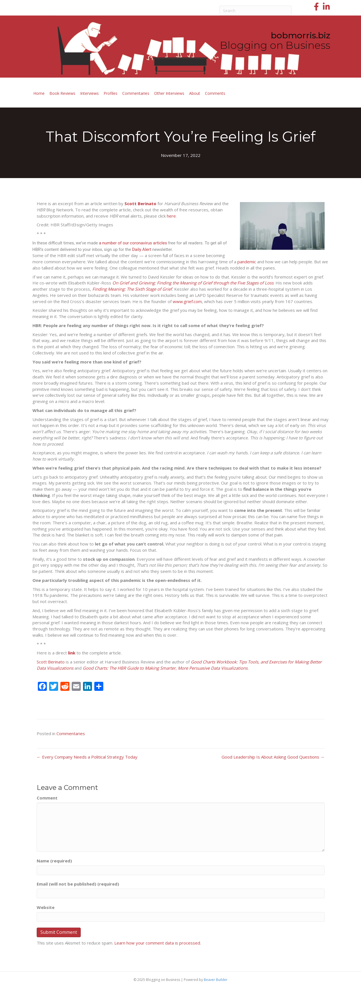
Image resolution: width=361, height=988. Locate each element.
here (171, 216)
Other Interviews (169, 93)
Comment (47, 798)
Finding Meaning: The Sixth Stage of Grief (132, 289)
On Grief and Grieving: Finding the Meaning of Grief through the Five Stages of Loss (193, 283)
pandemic (246, 261)
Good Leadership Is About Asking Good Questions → (273, 757)
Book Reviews (62, 93)
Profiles (110, 93)
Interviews (89, 93)
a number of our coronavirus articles (133, 243)
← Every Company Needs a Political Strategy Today (87, 757)
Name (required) (54, 861)
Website (45, 907)
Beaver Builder (215, 979)
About (194, 93)
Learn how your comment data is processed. (157, 943)
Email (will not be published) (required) (78, 884)
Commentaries (135, 93)
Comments (215, 93)
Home (39, 93)
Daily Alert (141, 249)
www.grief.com (187, 301)
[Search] (255, 10)
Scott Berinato (51, 662)
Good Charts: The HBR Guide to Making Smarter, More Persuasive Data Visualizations (165, 668)
